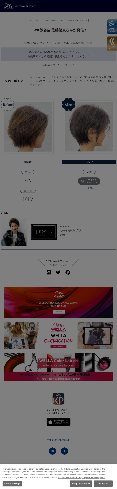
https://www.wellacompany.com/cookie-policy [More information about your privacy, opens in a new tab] (81, 483)
